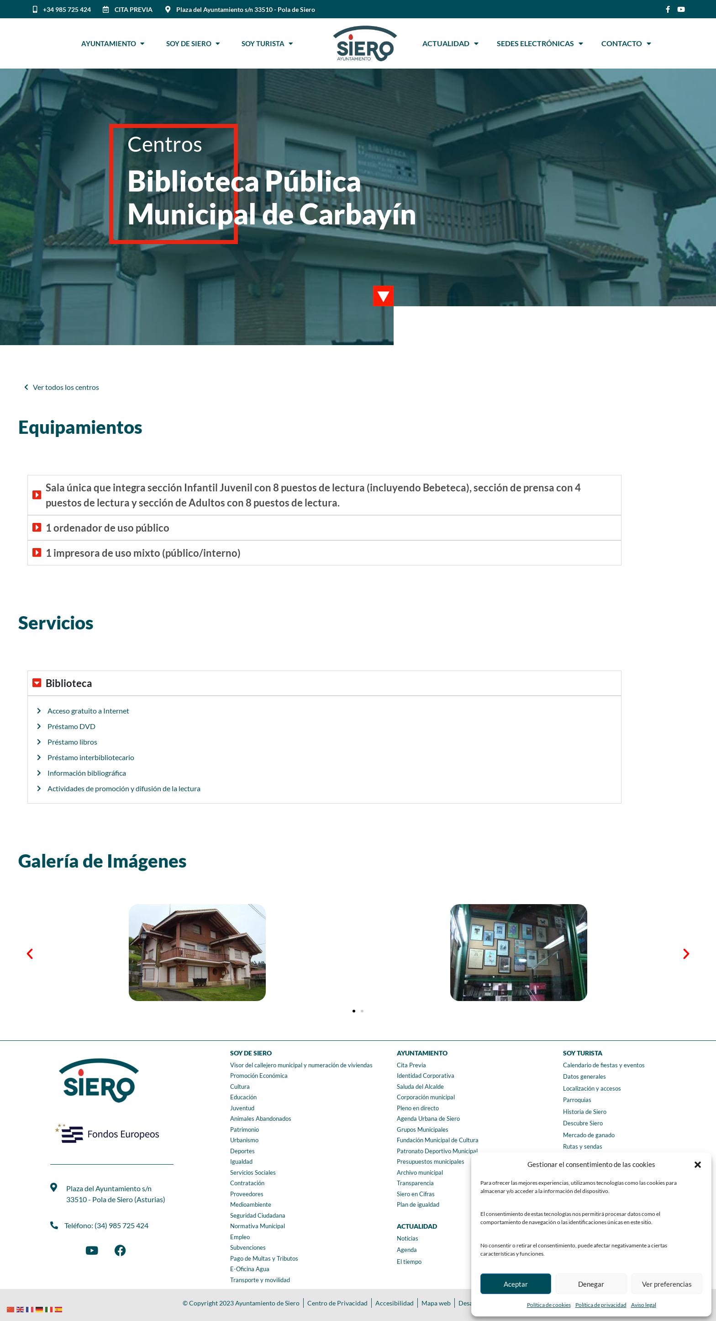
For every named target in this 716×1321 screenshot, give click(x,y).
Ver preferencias (667, 1284)
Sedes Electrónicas (540, 43)
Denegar (591, 1284)
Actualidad (450, 43)
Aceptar (516, 1284)
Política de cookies (549, 1304)
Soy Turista (267, 43)
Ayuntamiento (112, 43)
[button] (697, 1164)
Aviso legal (643, 1304)
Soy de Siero (193, 43)
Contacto (626, 43)
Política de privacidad (600, 1304)
